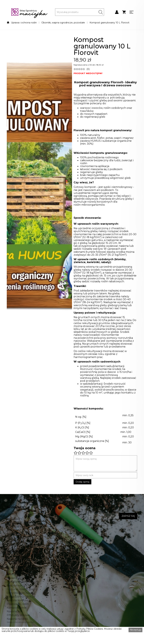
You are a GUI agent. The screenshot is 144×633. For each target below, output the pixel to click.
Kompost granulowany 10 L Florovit (109, 22)
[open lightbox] (39, 194)
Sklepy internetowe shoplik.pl (20, 622)
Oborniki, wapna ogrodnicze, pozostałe (63, 22)
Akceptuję (135, 629)
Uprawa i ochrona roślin (24, 22)
